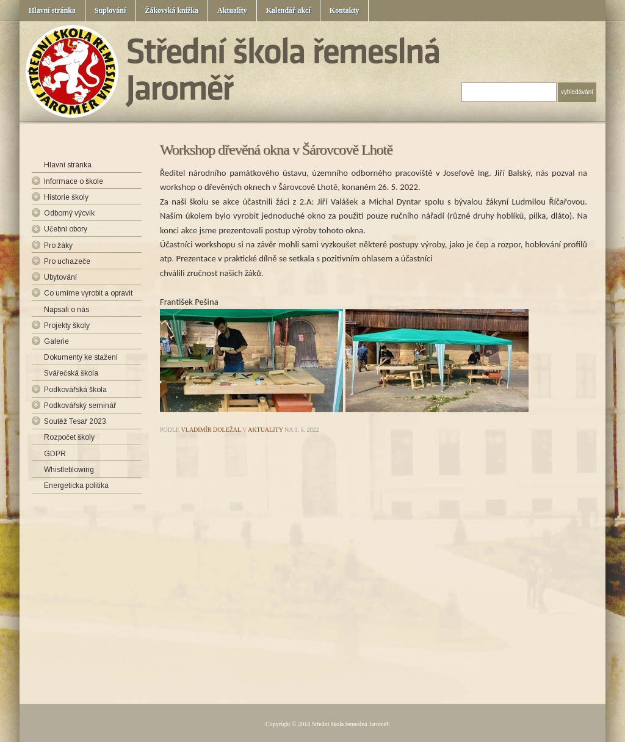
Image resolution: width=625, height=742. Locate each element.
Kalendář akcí (288, 10)
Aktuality (232, 10)
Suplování (110, 10)
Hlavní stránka (52, 10)
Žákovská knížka (171, 10)
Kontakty (344, 10)
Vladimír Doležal (211, 429)
